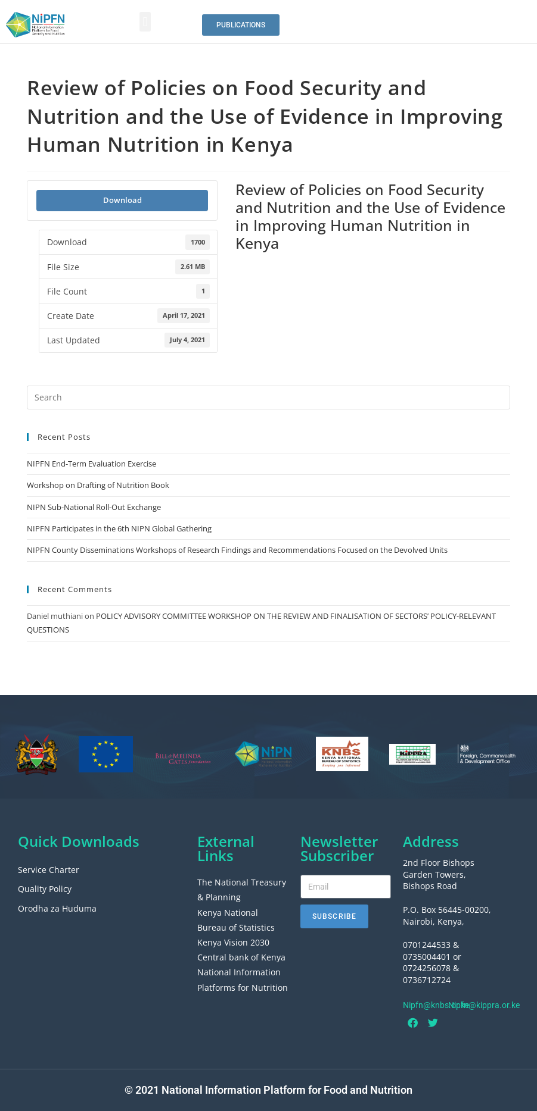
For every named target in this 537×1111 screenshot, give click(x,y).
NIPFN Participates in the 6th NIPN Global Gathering (119, 528)
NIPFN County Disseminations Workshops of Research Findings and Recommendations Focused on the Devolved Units (237, 549)
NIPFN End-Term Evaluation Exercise (91, 463)
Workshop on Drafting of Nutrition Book (98, 485)
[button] (145, 22)
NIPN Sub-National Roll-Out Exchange (94, 507)
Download (122, 200)
